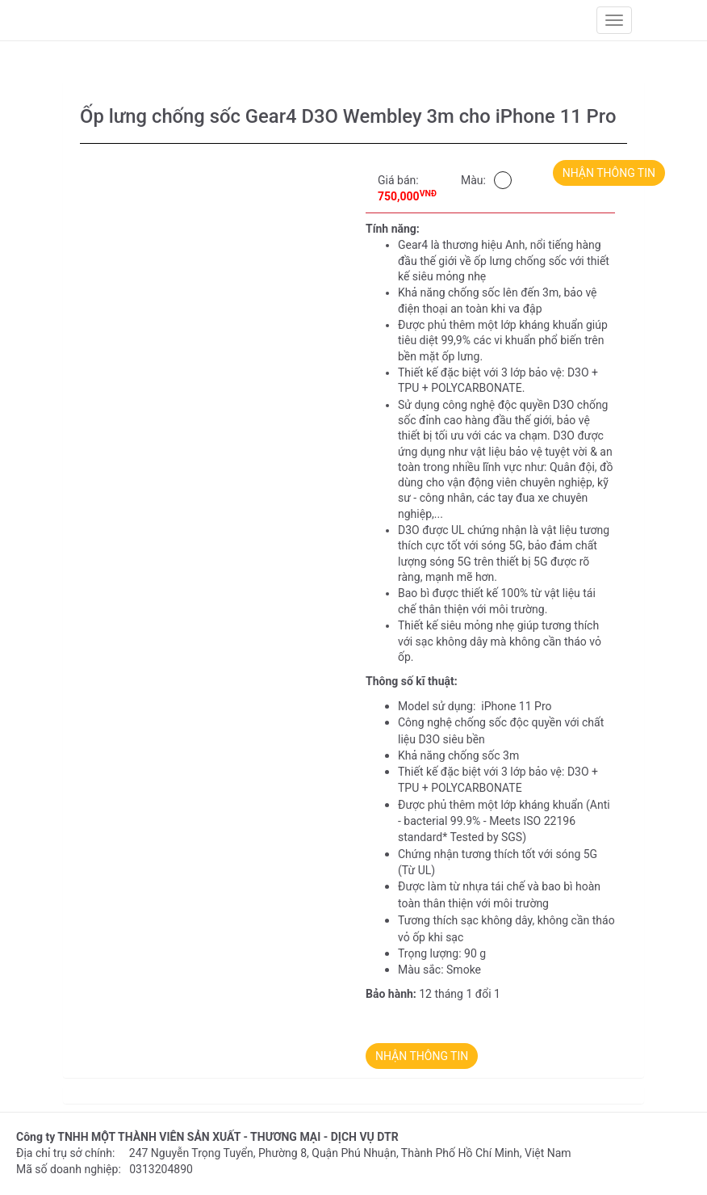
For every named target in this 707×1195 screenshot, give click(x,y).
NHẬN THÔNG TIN (609, 172)
